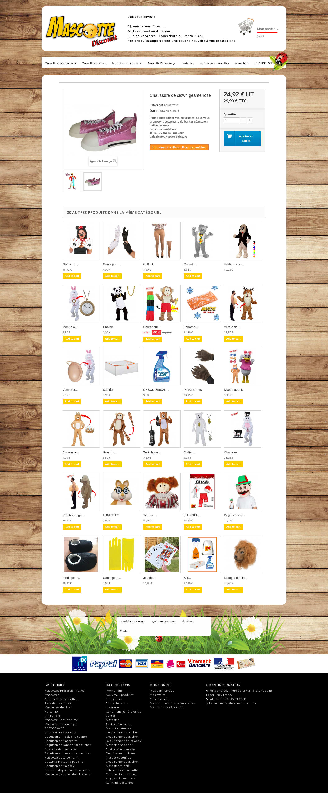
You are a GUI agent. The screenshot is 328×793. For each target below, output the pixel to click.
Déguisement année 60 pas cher (68, 745)
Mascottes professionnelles (65, 690)
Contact (125, 631)
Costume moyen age (120, 749)
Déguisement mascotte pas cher (68, 753)
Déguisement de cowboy (123, 741)
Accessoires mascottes (214, 63)
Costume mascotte (119, 724)
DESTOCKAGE (264, 63)
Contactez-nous (117, 703)
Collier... (189, 452)
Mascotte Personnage (162, 63)
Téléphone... (152, 452)
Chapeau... (231, 452)
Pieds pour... (71, 578)
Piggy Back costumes (120, 778)
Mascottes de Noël (58, 707)
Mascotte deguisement (61, 757)
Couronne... (71, 452)
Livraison (187, 621)
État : (153, 111)
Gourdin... (110, 452)
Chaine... (109, 327)
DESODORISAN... (156, 389)
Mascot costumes (118, 728)
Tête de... (149, 515)
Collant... (149, 264)
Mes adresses (160, 699)
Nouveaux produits (119, 695)
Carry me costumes (119, 782)
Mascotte (112, 720)
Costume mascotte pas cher (65, 762)
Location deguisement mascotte (68, 770)
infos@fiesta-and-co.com (238, 703)
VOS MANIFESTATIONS (61, 732)
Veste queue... (234, 264)
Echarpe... (191, 327)
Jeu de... (149, 578)
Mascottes (52, 695)
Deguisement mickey (59, 766)
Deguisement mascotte (61, 741)
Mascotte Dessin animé (127, 63)
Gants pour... (112, 264)
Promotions (114, 690)
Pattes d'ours (193, 389)
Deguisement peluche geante (66, 736)
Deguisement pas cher (122, 732)
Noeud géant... (234, 389)
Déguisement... (234, 515)
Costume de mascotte (60, 749)
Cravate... (190, 264)
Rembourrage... (73, 515)
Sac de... (109, 389)
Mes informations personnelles (172, 703)
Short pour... (151, 327)
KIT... (187, 578)
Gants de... (70, 264)
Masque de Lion (235, 578)
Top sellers (114, 699)
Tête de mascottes (58, 703)
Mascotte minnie (118, 766)
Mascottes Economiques (60, 63)
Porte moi (188, 63)
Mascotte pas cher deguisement (68, 774)
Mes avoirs (157, 695)
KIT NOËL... (192, 515)
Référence (156, 105)
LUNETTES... (112, 515)
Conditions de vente (133, 621)
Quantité (230, 114)
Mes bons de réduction (166, 707)
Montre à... (70, 327)
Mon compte (161, 685)
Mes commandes (162, 690)
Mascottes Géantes (94, 63)
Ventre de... (232, 327)
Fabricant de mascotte (122, 770)
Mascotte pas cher (119, 745)
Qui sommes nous (163, 621)
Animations (242, 63)
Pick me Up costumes (121, 774)
